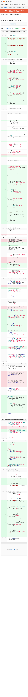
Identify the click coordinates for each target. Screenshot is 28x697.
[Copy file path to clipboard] (24, 31)
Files (2, 7)
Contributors (18, 7)
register (11, 549)
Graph (23, 7)
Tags (14, 7)
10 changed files (7, 28)
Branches (10, 7)
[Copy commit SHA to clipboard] (9, 14)
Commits (5, 7)
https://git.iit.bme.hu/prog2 (14, 11)
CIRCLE (7, 1)
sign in (15, 549)
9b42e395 (8, 23)
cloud (11, 1)
